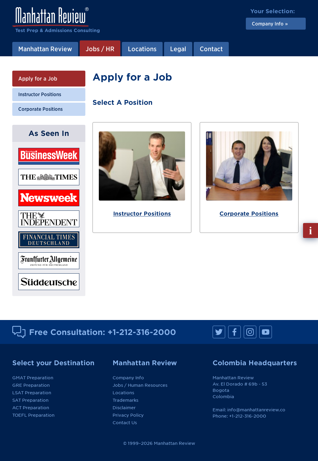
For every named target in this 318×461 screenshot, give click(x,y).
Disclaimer (124, 407)
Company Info (128, 377)
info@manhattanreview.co (256, 409)
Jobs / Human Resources (140, 385)
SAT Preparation (30, 400)
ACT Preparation (30, 407)
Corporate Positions (40, 109)
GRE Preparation (31, 385)
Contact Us (125, 422)
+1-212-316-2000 (141, 331)
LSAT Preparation (31, 392)
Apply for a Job (37, 78)
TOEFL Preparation (33, 415)
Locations (123, 392)
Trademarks (125, 400)
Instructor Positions (39, 94)
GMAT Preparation (32, 377)
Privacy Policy (128, 415)
